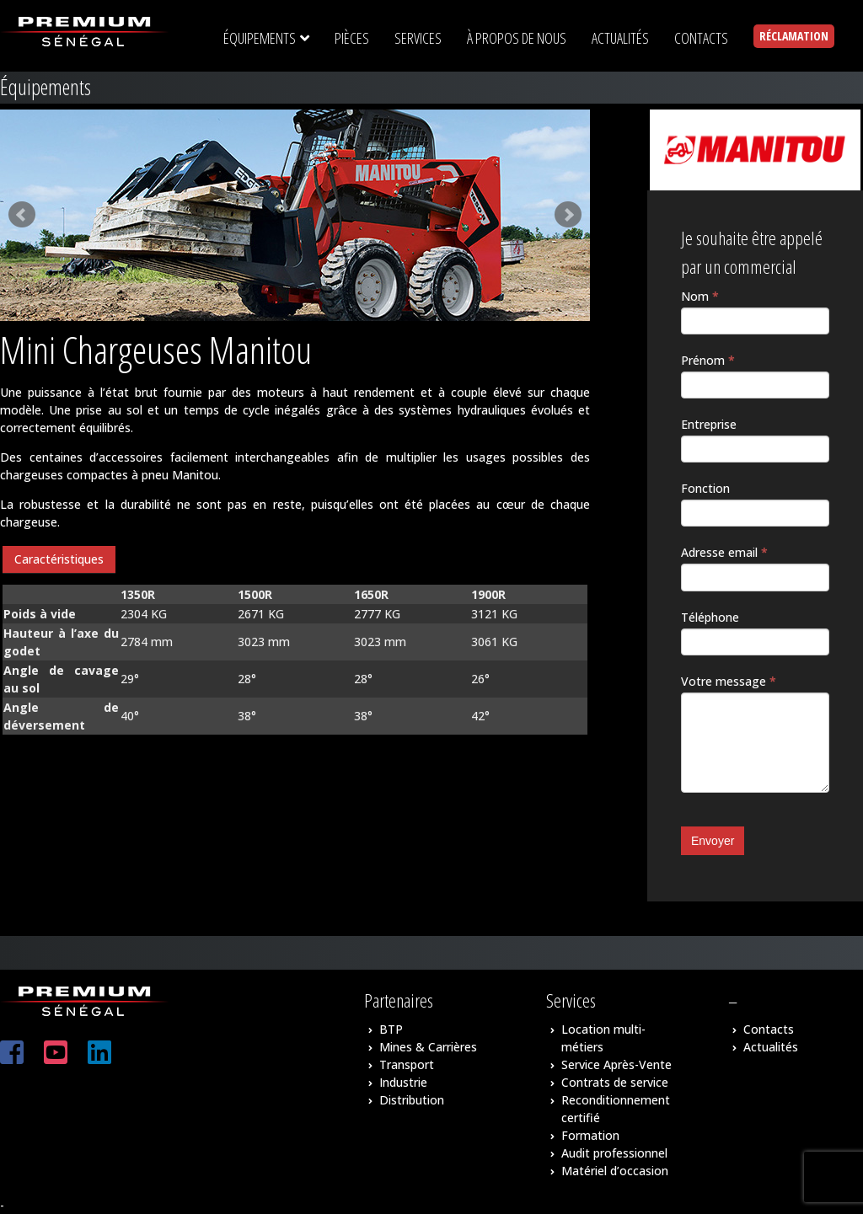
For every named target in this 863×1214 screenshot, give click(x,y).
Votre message (728, 681)
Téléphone (710, 617)
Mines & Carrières (428, 1047)
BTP (391, 1029)
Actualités (770, 1047)
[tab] (59, 560)
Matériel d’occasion (614, 1171)
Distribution (411, 1100)
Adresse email (724, 552)
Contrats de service (614, 1082)
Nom (700, 296)
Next (568, 214)
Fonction (705, 488)
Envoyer (712, 841)
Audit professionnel (614, 1153)
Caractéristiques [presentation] (59, 559)
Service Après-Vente (616, 1064)
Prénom (708, 360)
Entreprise (709, 424)
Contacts (768, 1029)
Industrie (403, 1082)
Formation (590, 1135)
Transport (406, 1064)
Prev (21, 214)
